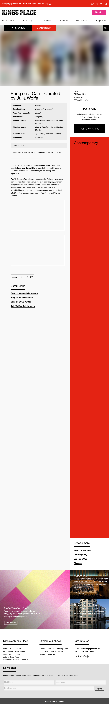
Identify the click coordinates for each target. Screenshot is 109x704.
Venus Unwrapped (82, 550)
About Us (17, 649)
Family (60, 651)
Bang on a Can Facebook (22, 297)
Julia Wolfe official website (23, 306)
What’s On (7, 649)
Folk (47, 651)
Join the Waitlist (89, 128)
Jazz (41, 651)
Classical (78, 563)
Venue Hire (7, 654)
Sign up (99, 689)
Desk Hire (25, 660)
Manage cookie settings (54, 701)
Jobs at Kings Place (11, 657)
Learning (51, 654)
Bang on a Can (80, 559)
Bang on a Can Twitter (21, 302)
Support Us (18, 654)
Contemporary (86, 142)
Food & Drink (20, 651)
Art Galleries (8, 651)
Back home (19, 12)
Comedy (42, 654)
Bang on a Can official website (24, 293)
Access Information (11, 660)
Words (53, 651)
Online (42, 649)
